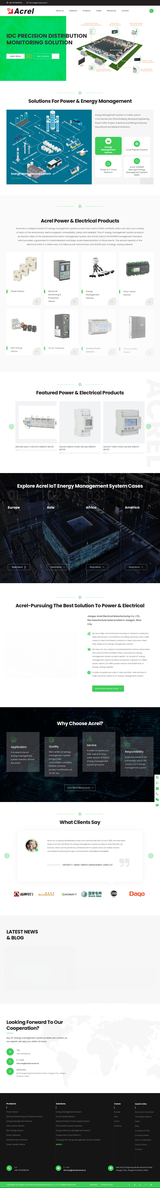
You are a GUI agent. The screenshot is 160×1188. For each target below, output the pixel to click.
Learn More (21, 56)
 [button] (11, 426)
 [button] (148, 426)
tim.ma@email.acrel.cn (38, 3)
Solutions (73, 10)
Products (86, 10)
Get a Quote (48, 56)
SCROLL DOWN (135, 71)
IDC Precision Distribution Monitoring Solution (46, 39)
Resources (111, 10)
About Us (60, 10)
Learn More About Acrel (80, 787)
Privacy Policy (107, 1184)
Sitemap (93, 1184)
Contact (125, 10)
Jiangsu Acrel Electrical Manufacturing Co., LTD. (38, 1184)
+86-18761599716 (15, 3)
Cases (98, 10)
